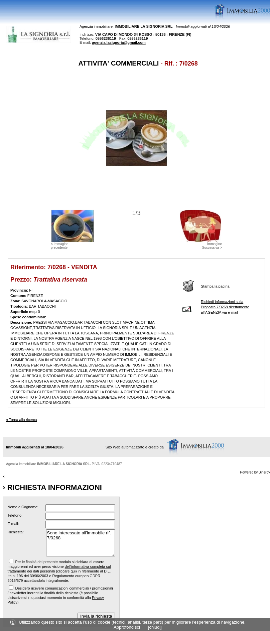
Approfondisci (127, 627)
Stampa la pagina (215, 286)
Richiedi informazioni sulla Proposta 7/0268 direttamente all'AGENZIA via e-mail (225, 307)
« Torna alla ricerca (21, 420)
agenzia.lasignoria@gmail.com (119, 42)
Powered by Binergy (255, 472)
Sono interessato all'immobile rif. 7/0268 (80, 542)
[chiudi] (155, 627)
